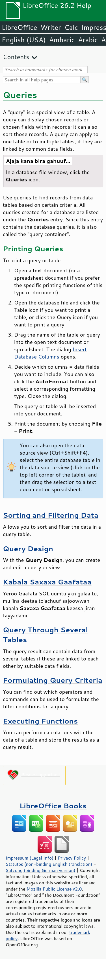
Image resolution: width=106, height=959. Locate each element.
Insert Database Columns (50, 353)
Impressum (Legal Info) (29, 858)
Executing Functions (40, 721)
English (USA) (24, 39)
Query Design (28, 548)
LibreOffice (19, 27)
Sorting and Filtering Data (50, 515)
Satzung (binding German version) (40, 870)
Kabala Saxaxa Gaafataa (47, 582)
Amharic (62, 39)
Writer (50, 27)
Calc (71, 27)
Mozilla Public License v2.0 (54, 889)
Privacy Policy (72, 858)
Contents (16, 56)
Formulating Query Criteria (52, 680)
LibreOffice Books (53, 806)
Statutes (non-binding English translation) (49, 864)
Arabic (88, 39)
